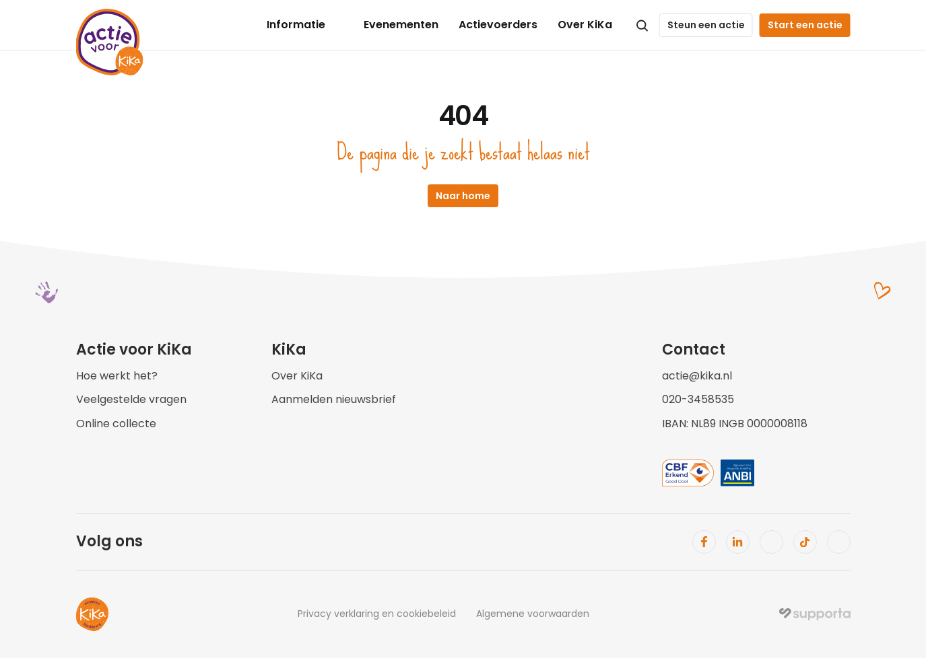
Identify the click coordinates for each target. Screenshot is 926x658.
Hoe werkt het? (117, 375)
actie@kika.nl (697, 375)
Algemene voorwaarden (532, 613)
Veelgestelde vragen (131, 399)
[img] (815, 614)
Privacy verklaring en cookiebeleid (377, 613)
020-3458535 (698, 399)
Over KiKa (585, 24)
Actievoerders (498, 24)
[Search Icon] (642, 25)
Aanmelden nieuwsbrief (333, 399)
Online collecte (116, 423)
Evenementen (401, 24)
